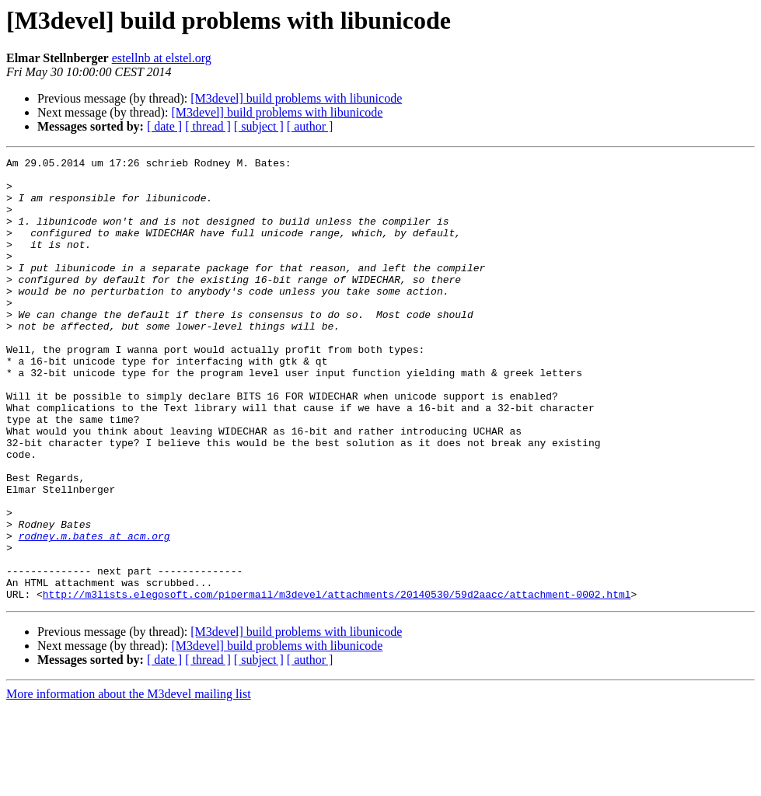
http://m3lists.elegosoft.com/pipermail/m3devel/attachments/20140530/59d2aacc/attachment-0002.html (337, 683)
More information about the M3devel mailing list (128, 782)
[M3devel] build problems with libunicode (296, 98)
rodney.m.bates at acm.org (94, 613)
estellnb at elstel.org (161, 58)
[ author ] (310, 126)
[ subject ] (259, 126)
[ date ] (164, 126)
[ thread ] (208, 126)
